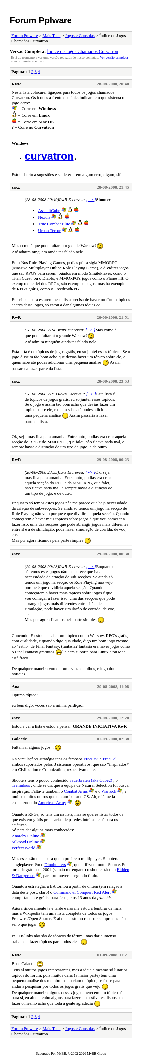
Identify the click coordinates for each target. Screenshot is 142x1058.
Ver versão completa (114, 57)
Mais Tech (51, 35)
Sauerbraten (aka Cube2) (90, 780)
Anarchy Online (25, 835)
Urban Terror (49, 230)
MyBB (61, 1053)
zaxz (16, 187)
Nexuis (44, 217)
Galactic (19, 738)
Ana (15, 686)
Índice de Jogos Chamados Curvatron (82, 51)
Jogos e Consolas (80, 35)
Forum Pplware (41, 20)
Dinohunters (55, 864)
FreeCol (110, 758)
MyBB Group (96, 1053)
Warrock (108, 791)
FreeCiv (91, 758)
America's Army (52, 802)
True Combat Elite (54, 223)
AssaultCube (49, 210)
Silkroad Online (25, 841)
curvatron (49, 156)
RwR (16, 83)
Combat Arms (76, 791)
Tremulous (21, 785)
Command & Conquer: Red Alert (82, 892)
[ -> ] (91, 199)
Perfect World (23, 847)
